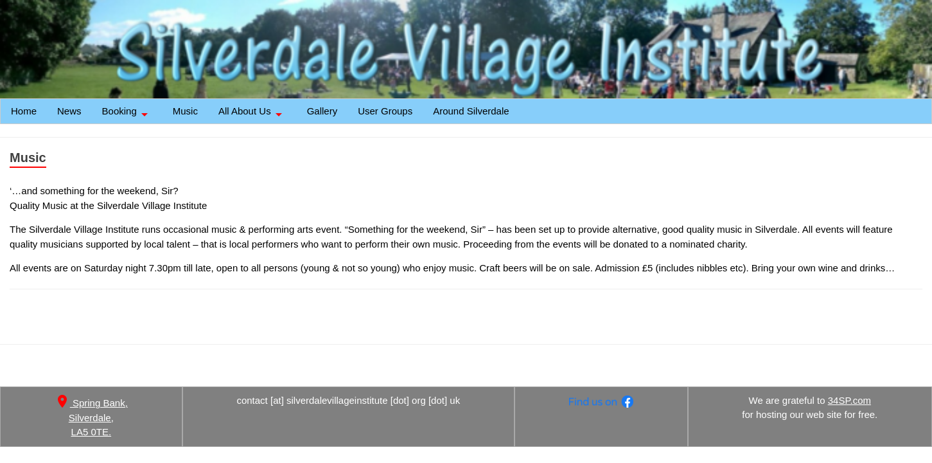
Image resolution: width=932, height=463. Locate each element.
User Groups (385, 110)
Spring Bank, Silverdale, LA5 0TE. (91, 417)
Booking (127, 114)
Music (185, 110)
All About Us (252, 114)
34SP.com (849, 400)
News (69, 110)
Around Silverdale (471, 110)
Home (24, 110)
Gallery (322, 110)
